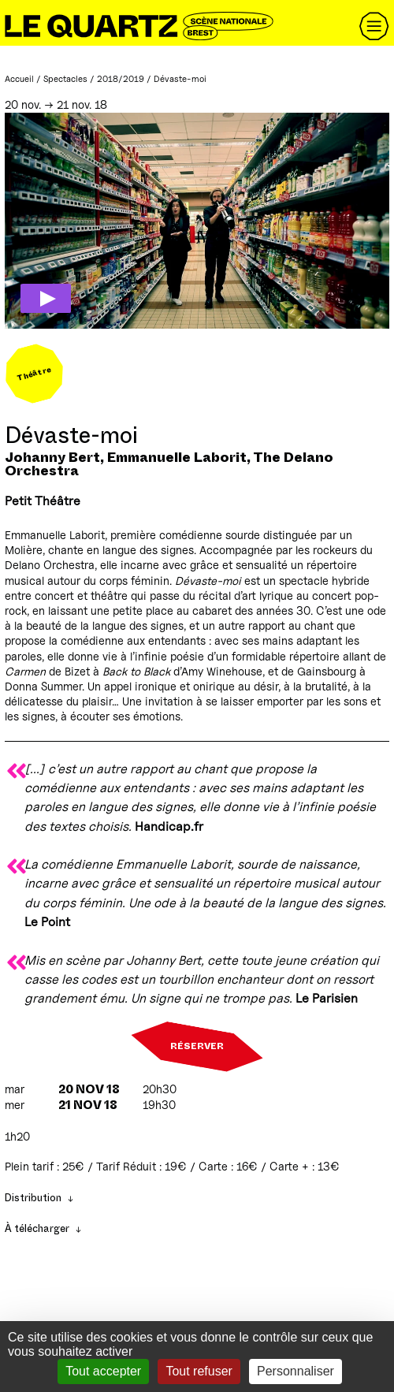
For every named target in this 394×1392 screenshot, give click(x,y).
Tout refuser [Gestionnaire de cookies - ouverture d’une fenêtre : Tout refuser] (198, 1371)
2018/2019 (120, 78)
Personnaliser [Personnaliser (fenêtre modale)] (295, 1371)
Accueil (19, 78)
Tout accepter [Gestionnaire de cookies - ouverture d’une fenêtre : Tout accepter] (103, 1371)
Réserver (197, 1046)
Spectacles (65, 78)
